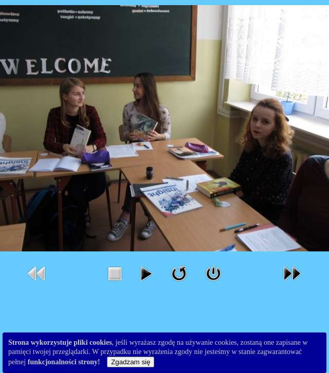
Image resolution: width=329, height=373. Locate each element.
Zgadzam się (130, 362)
